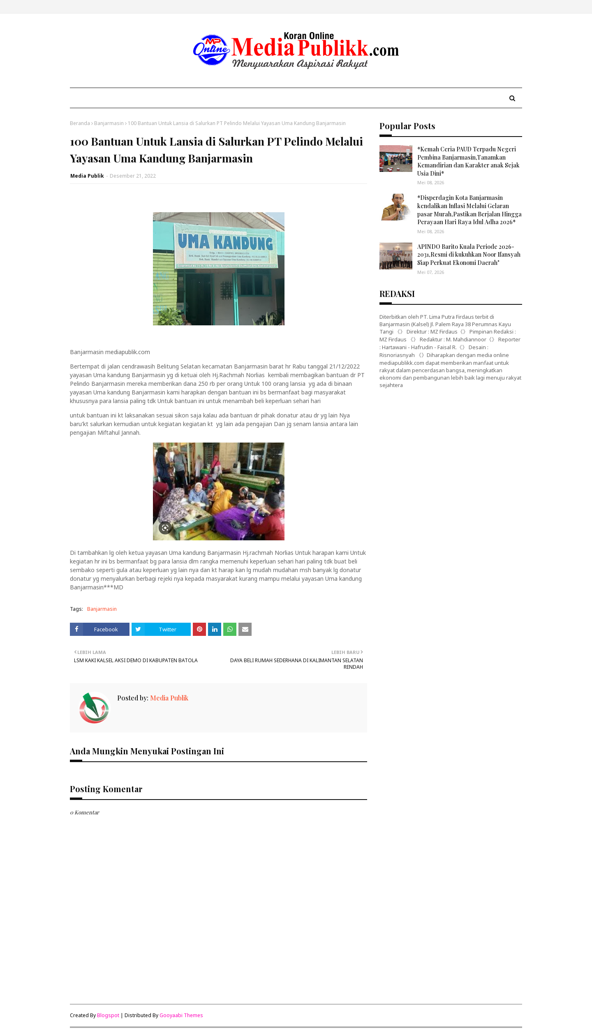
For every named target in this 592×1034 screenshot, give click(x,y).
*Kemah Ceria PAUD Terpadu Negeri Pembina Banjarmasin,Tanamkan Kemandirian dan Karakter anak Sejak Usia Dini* (468, 161)
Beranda (80, 123)
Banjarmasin (109, 123)
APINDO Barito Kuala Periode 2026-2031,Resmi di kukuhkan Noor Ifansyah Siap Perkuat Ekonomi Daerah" (468, 255)
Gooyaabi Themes (181, 1015)
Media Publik (87, 175)
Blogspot (108, 1015)
